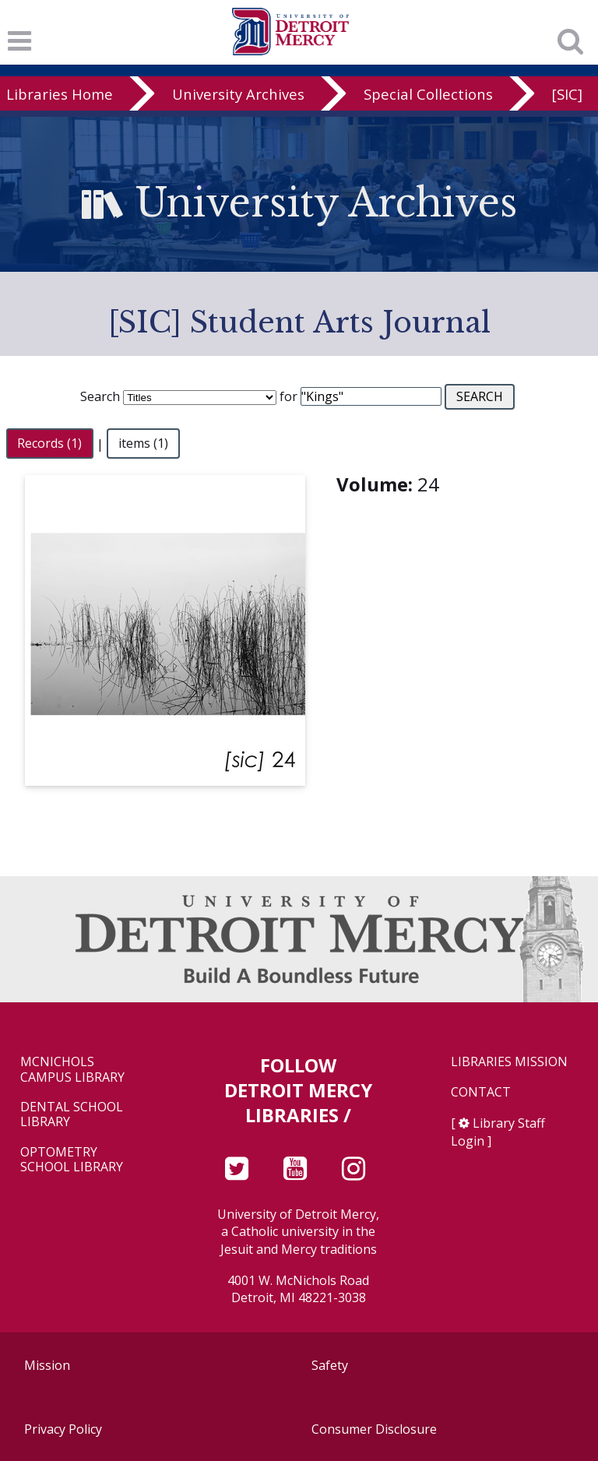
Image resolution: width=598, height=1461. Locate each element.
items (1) (143, 443)
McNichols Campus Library (72, 1069)
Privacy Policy (63, 1429)
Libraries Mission (509, 1061)
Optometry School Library (71, 1159)
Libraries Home (59, 94)
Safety (329, 1365)
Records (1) (49, 443)
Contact (481, 1092)
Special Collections (428, 94)
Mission (47, 1365)
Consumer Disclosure (374, 1429)
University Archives (238, 94)
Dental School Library (71, 1114)
